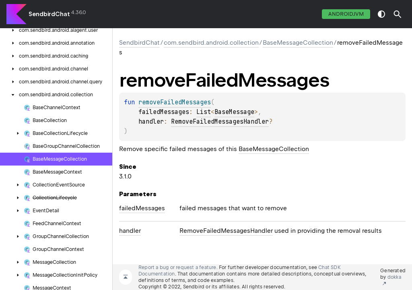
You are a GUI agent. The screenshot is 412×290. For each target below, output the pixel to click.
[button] (397, 14)
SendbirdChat (49, 14)
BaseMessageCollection (298, 42)
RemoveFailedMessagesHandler (220, 122)
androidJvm (346, 14)
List (203, 112)
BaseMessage (234, 112)
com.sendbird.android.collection (211, 42)
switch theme (381, 14)
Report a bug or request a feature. (178, 267)
